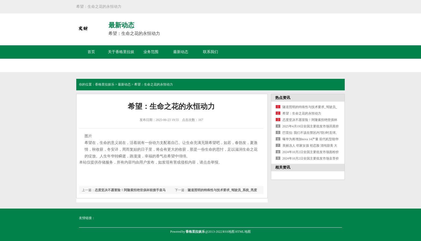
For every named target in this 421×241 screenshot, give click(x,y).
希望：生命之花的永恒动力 (301, 113)
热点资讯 (282, 98)
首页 (91, 52)
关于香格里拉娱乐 (121, 58)
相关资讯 (282, 167)
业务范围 (150, 52)
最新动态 (180, 52)
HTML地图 (243, 231)
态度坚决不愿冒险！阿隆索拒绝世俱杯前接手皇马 (130, 190)
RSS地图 (229, 231)
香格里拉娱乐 (104, 84)
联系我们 (210, 52)
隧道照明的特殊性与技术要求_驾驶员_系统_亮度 (222, 190)
